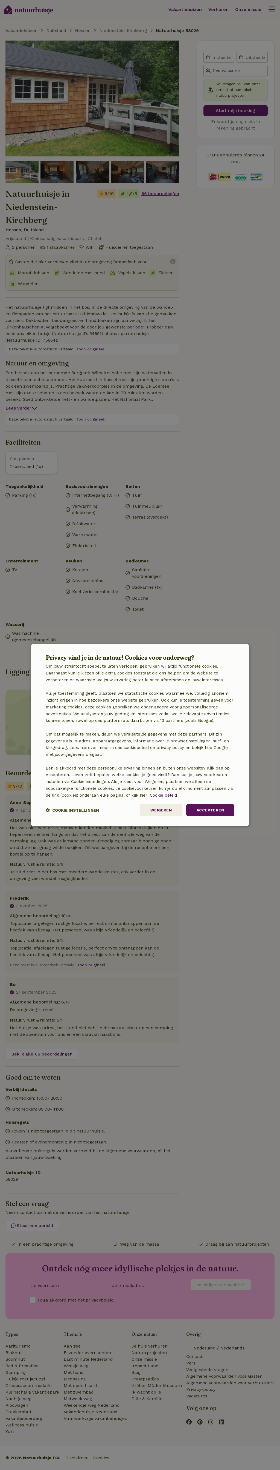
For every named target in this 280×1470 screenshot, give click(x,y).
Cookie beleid (163, 795)
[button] (72, 810)
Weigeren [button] (161, 810)
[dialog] (140, 735)
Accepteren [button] (210, 810)
